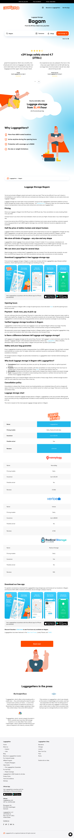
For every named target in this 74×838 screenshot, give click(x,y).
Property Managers (10, 762)
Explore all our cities (43, 760)
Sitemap (5, 781)
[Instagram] (8, 824)
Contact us (6, 821)
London (40, 749)
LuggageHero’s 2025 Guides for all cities (14, 774)
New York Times (32, 632)
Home (5, 744)
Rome (39, 756)
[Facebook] (4, 824)
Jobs (6, 751)
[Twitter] (6, 824)
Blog (4, 753)
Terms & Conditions (8, 778)
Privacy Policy (7, 776)
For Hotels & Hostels (8, 758)
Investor (7, 749)
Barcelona (41, 744)
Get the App (66, 7)
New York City (42, 751)
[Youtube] (11, 824)
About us (5, 747)
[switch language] (43, 7)
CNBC (50, 632)
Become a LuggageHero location (12, 756)
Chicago (40, 747)
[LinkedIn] (13, 824)
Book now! (37, 644)
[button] (70, 834)
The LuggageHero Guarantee (13, 767)
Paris (39, 753)
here (51, 306)
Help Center (6, 765)
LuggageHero (12, 178)
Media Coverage (9, 772)
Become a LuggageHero (53, 7)
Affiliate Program (7, 760)
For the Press (6, 769)
